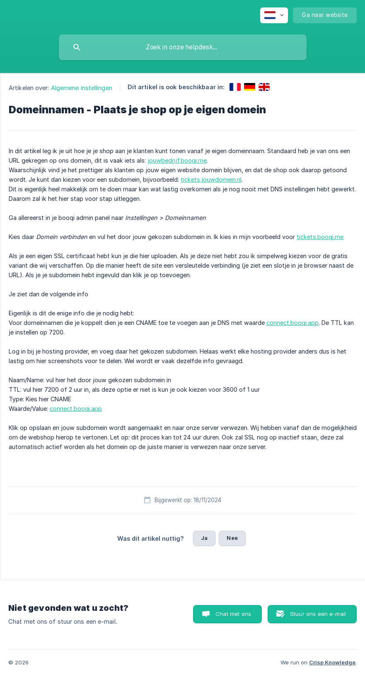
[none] (274, 15)
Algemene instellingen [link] (81, 87)
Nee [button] (232, 537)
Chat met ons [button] (233, 613)
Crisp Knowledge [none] (332, 662)
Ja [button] (204, 537)
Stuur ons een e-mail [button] (318, 613)
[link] (235, 87)
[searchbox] (183, 47)
